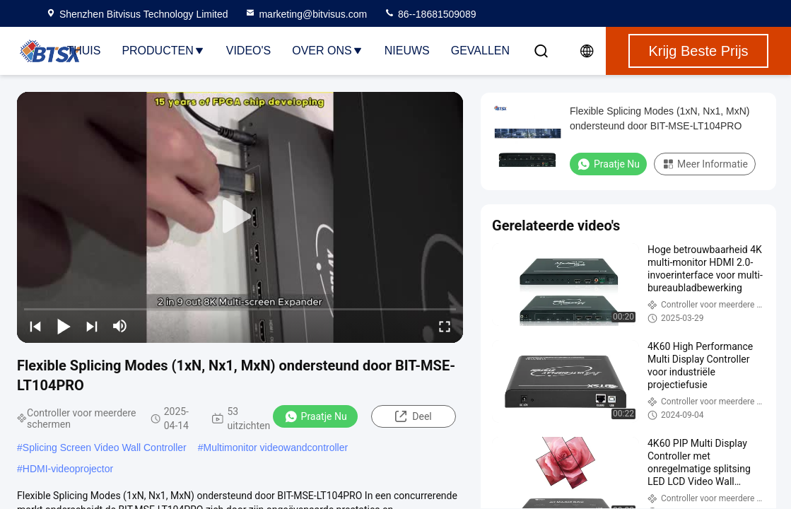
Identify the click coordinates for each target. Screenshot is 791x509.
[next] (92, 326)
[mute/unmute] (120, 326)
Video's (248, 51)
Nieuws (407, 51)
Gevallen (480, 51)
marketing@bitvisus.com (306, 14)
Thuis (83, 51)
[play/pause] (63, 326)
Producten (163, 51)
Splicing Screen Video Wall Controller (105, 447)
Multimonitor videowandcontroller (275, 447)
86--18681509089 (430, 14)
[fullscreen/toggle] (444, 326)
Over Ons (327, 51)
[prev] (35, 326)
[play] (240, 217)
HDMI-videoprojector (68, 468)
